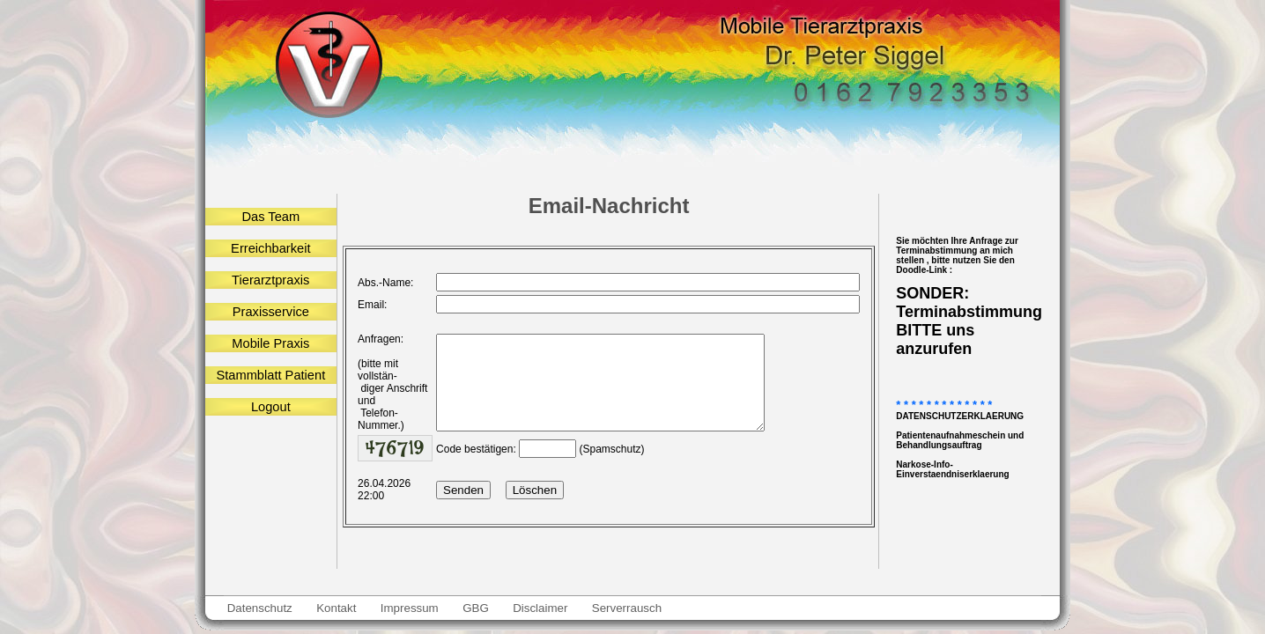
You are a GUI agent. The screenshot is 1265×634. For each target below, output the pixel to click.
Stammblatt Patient (270, 375)
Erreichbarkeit (271, 248)
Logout (270, 407)
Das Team (271, 217)
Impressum (409, 608)
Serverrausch (626, 608)
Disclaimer (540, 608)
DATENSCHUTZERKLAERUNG (960, 416)
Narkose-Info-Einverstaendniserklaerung (952, 469)
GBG (475, 608)
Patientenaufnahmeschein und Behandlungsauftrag (960, 440)
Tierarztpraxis (270, 280)
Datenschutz (260, 608)
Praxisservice (270, 312)
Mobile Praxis (271, 343)
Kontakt (337, 608)
